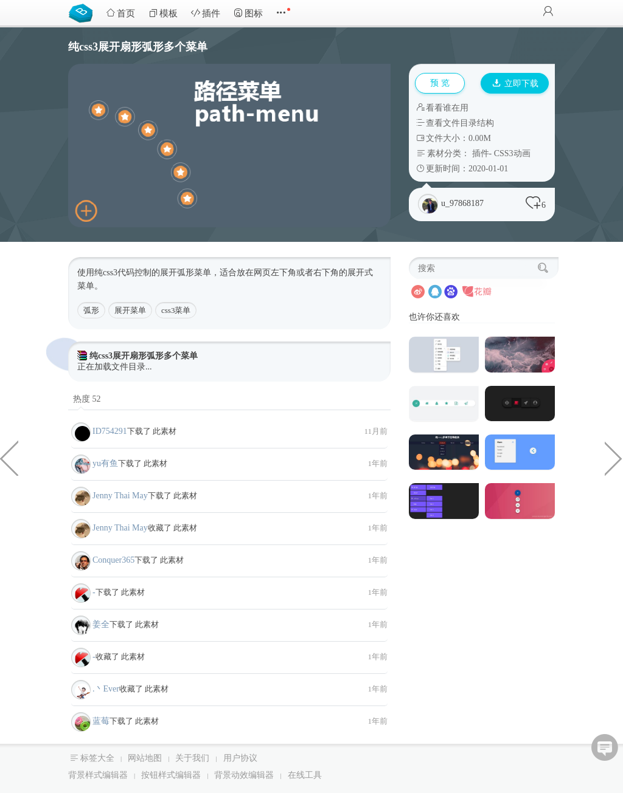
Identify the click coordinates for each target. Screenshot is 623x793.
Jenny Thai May (120, 495)
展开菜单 (130, 310)
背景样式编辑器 (98, 775)
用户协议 (240, 758)
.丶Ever (105, 688)
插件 (205, 13)
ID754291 (109, 431)
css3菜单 (175, 310)
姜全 (101, 624)
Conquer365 (113, 560)
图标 (248, 13)
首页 (120, 13)
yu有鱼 (105, 463)
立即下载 (515, 83)
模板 (163, 13)
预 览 (440, 83)
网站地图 (145, 758)
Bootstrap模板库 (83, 12)
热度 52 (87, 398)
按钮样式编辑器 (171, 775)
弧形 (91, 310)
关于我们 (192, 758)
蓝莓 (101, 721)
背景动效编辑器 (244, 775)
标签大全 (97, 758)
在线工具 (305, 775)
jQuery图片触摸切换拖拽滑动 (9, 457)
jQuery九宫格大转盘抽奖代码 (614, 457)
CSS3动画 (512, 153)
